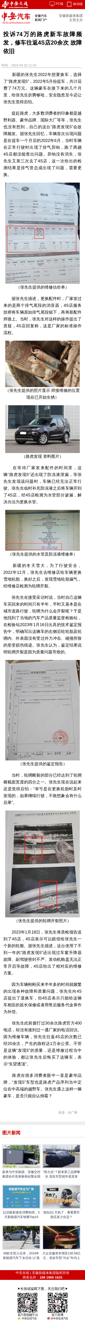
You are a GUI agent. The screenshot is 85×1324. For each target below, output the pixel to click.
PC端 (56, 3)
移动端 (74, 4)
